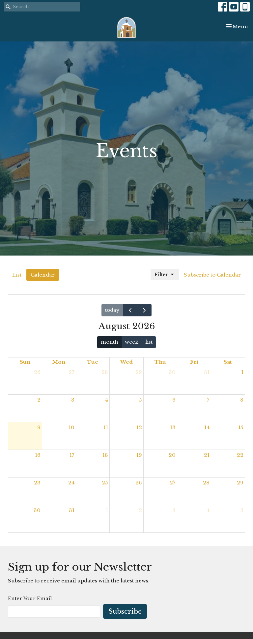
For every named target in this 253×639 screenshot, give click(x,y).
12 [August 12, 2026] (139, 427)
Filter (165, 274)
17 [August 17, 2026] (72, 455)
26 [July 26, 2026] (37, 372)
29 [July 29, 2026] (138, 372)
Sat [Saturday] (228, 362)
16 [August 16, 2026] (38, 455)
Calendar (43, 275)
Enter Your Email (30, 598)
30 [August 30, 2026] (37, 510)
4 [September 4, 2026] (208, 510)
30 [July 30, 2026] (172, 372)
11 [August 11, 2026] (105, 427)
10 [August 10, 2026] (71, 427)
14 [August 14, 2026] (207, 427)
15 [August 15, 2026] (240, 427)
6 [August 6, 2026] (174, 400)
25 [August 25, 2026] (105, 482)
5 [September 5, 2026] (241, 510)
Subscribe (125, 611)
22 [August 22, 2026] (240, 455)
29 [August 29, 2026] (240, 482)
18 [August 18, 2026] (105, 455)
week (131, 342)
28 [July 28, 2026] (104, 372)
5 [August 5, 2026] (140, 400)
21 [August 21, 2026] (207, 455)
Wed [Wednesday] (126, 362)
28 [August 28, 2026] (206, 482)
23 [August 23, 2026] (37, 482)
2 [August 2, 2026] (39, 400)
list (149, 342)
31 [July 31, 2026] (207, 372)
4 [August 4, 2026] (106, 400)
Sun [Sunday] (25, 362)
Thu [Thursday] (160, 362)
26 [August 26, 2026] (138, 482)
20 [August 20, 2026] (172, 455)
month (109, 342)
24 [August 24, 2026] (71, 482)
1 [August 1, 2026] (242, 372)
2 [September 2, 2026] (140, 510)
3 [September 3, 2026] (174, 510)
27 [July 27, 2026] (71, 372)
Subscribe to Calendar (212, 275)
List (16, 275)
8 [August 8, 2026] (241, 400)
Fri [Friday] (194, 362)
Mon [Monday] (58, 362)
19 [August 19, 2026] (139, 455)
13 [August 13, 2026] (173, 427)
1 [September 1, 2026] (107, 510)
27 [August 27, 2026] (173, 482)
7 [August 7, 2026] (208, 400)
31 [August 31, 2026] (71, 510)
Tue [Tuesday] (92, 362)
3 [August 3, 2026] (72, 400)
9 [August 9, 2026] (39, 427)
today (112, 310)
